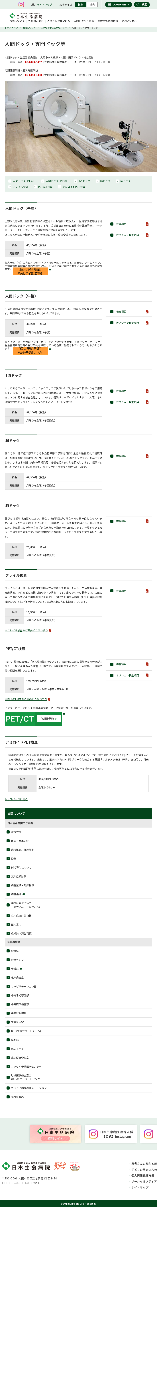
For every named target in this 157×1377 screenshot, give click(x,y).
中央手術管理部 (20, 995)
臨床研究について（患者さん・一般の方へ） (26, 904)
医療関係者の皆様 (108, 21)
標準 (80, 4)
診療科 (15, 951)
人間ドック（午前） (24, 181)
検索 (144, 4)
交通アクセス (129, 21)
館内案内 (16, 924)
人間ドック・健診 (84, 21)
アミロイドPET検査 (73, 186)
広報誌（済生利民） (22, 933)
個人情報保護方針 (142, 1175)
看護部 (15, 968)
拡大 (92, 4)
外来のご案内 (36, 21)
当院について (17, 21)
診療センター (18, 960)
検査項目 (121, 224)
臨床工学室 (17, 1049)
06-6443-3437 (33, 62)
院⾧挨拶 (16, 832)
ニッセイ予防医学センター (54, 27)
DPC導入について (21, 867)
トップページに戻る (16, 799)
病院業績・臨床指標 (22, 885)
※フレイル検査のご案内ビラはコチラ (26, 630)
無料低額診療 (18, 876)
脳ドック (105, 181)
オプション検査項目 (127, 235)
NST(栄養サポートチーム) (26, 1031)
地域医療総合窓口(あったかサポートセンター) (27, 1077)
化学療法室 (17, 977)
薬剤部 (15, 1040)
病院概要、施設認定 (22, 849)
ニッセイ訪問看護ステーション (29, 1088)
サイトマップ (44, 4)
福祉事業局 (17, 1097)
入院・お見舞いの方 (58, 21)
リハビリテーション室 (23, 986)
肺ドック (125, 181)
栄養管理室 (17, 1022)
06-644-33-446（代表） (25, 1183)
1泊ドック (84, 181)
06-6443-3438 (33, 75)
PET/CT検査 (45, 186)
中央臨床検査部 (20, 1004)
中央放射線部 (18, 1013)
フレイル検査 (20, 186)
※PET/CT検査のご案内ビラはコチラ (26, 699)
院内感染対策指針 (21, 915)
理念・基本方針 (20, 841)
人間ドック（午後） (57, 181)
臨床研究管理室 (20, 1057)
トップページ (11, 27)
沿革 (13, 858)
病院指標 (16, 894)
